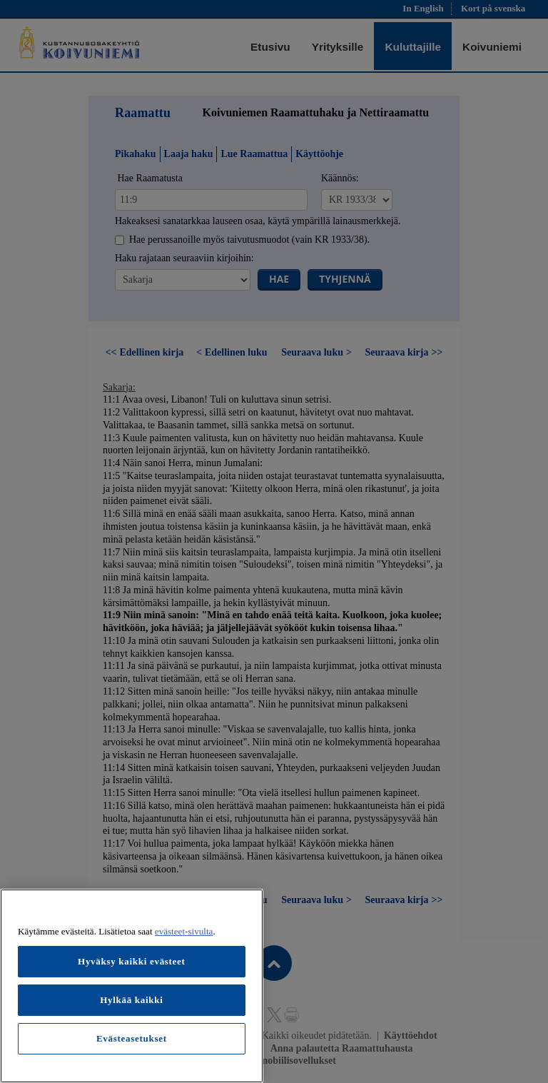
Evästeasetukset (131, 1038)
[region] (131, 986)
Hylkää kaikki (131, 999)
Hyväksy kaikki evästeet (132, 961)
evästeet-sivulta (184, 931)
